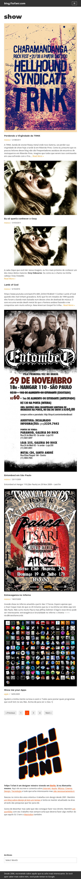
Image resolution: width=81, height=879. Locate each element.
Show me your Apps (15, 690)
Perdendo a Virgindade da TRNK (22, 136)
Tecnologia (16, 791)
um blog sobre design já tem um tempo (22, 800)
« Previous (10, 713)
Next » (48, 713)
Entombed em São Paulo (17, 475)
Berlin (53, 785)
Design (7, 791)
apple (6, 694)
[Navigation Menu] (74, 3)
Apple (54, 788)
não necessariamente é (63, 791)
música (7, 140)
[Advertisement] (40, 834)
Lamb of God (11, 285)
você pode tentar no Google (42, 876)
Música (61, 788)
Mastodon (28, 814)
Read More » (38, 156)
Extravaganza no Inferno (17, 595)
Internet (47, 788)
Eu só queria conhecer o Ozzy (20, 218)
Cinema (68, 788)
